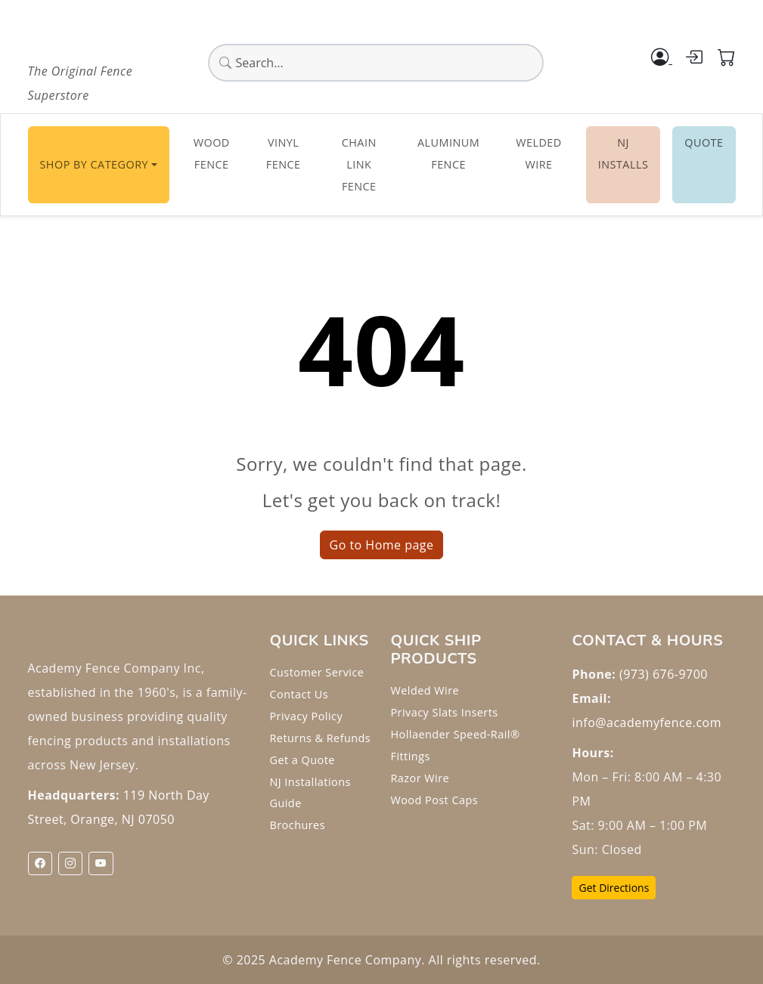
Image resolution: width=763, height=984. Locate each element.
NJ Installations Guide (309, 793)
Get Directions (613, 887)
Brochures (297, 825)
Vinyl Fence (283, 153)
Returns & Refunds (320, 738)
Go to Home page (382, 545)
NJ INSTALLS (623, 153)
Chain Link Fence (359, 164)
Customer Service (316, 672)
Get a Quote (301, 760)
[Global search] (376, 63)
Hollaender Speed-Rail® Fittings (455, 745)
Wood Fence (212, 153)
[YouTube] (100, 863)
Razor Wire (419, 778)
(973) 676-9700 (663, 674)
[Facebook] (40, 863)
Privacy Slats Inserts (444, 712)
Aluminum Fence (448, 153)
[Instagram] (70, 863)
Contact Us (298, 694)
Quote (703, 142)
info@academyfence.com (646, 722)
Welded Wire (539, 153)
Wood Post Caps (434, 800)
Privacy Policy (306, 716)
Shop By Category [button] (94, 164)
